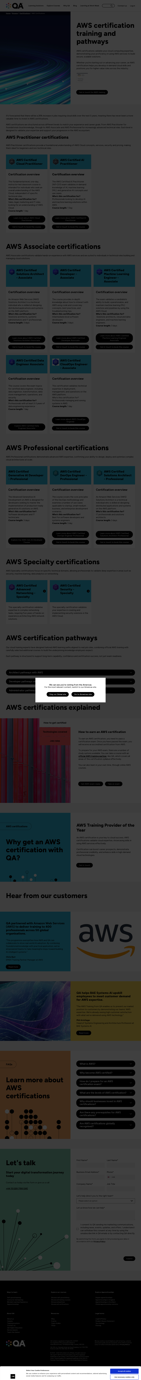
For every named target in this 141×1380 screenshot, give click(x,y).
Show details (30, 1376)
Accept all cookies (124, 1359)
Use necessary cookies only (124, 1364)
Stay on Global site (57, 694)
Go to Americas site (83, 694)
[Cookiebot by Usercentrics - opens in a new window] (13, 1376)
